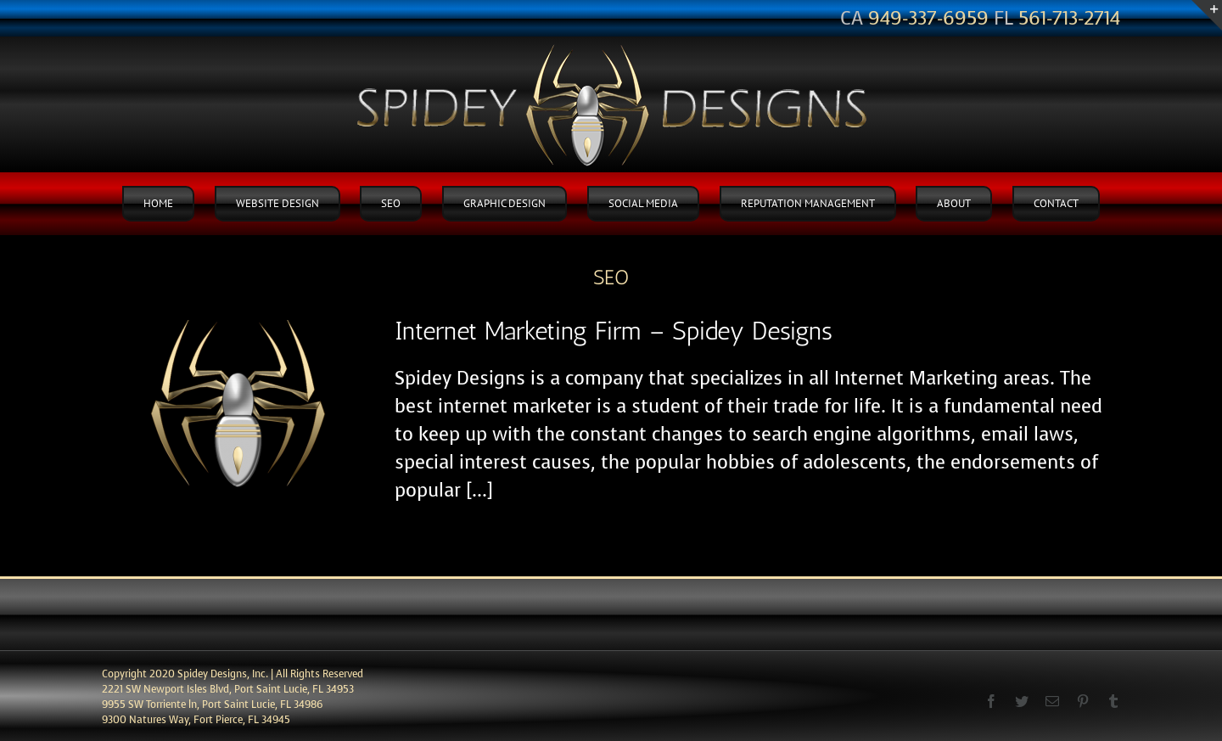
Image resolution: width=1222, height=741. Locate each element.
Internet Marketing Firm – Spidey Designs (613, 331)
